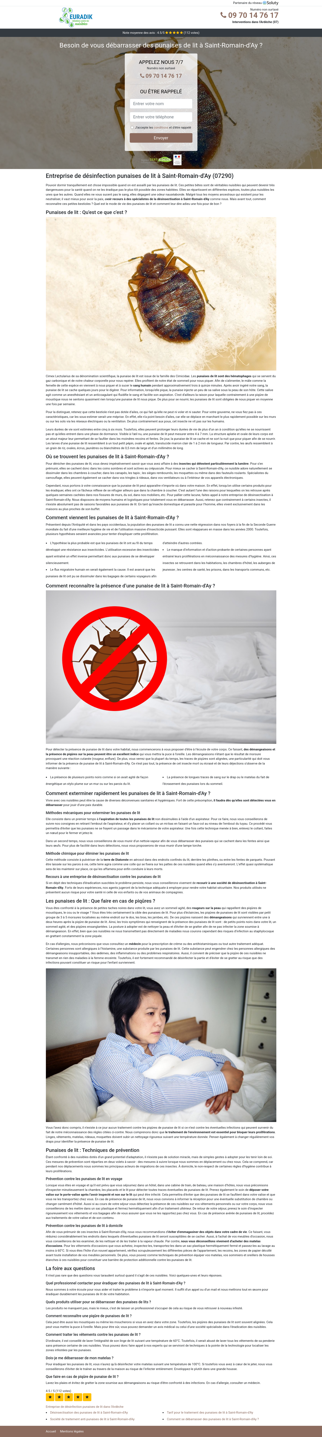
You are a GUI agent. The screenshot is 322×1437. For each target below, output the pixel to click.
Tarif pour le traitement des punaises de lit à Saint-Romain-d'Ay (210, 1412)
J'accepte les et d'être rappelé (163, 127)
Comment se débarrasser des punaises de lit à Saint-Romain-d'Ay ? (213, 1419)
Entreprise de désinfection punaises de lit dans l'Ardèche (85, 1407)
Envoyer (161, 137)
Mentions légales (72, 1431)
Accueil (51, 1431)
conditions (161, 127)
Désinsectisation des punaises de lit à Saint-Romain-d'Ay (89, 1412)
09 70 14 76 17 (249, 15)
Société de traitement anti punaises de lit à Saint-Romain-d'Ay (92, 1419)
